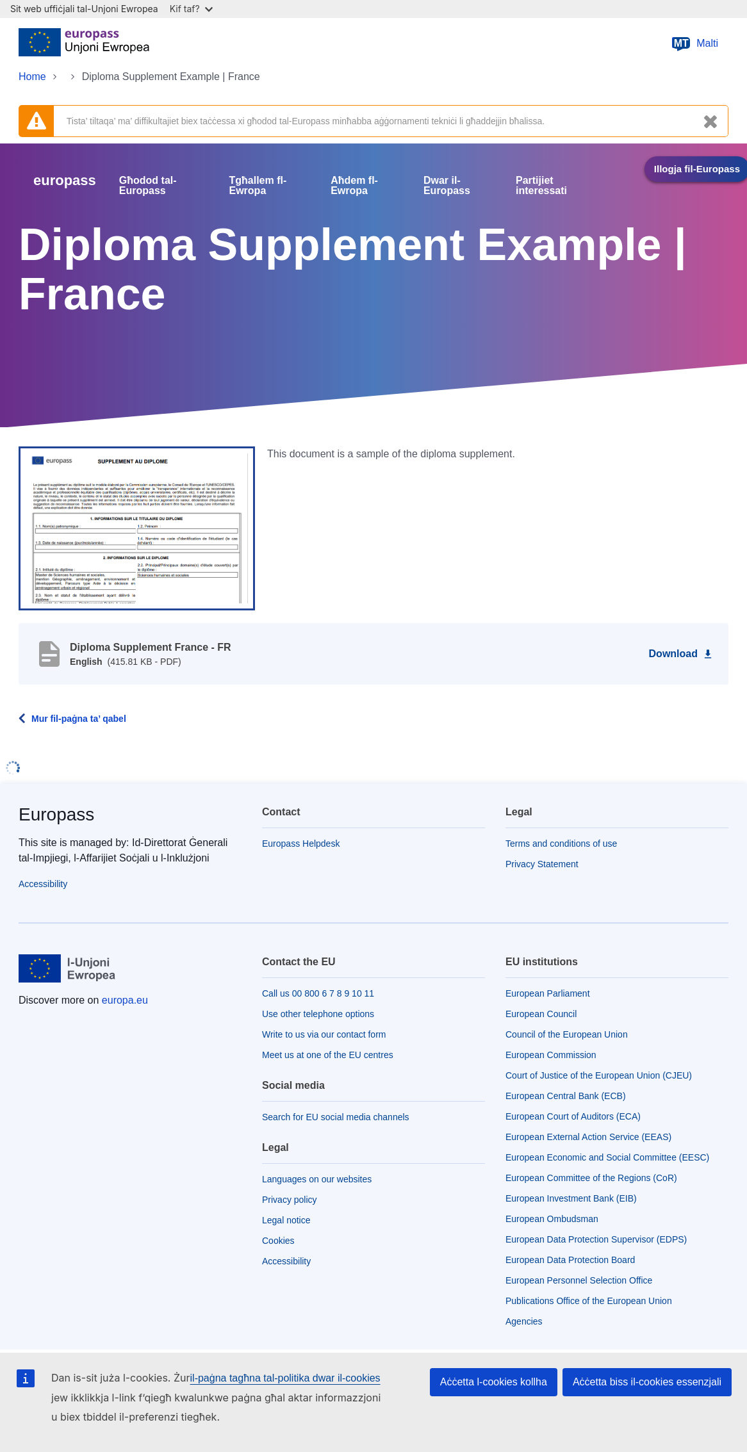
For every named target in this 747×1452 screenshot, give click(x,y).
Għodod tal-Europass (148, 185)
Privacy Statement (542, 864)
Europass (56, 814)
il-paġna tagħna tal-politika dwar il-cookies (285, 1378)
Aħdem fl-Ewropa (354, 185)
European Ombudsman (551, 1219)
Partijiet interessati (541, 185)
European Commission (550, 1055)
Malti (694, 43)
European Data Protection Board (570, 1260)
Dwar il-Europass (446, 185)
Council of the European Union (566, 1034)
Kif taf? (191, 8)
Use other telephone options (318, 1014)
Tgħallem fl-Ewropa (258, 185)
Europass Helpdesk (301, 843)
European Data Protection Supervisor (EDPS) (596, 1239)
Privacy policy (289, 1200)
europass (64, 180)
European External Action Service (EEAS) (588, 1137)
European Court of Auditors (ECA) (573, 1116)
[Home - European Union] (84, 43)
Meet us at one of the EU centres (327, 1055)
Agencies (524, 1321)
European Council (541, 1014)
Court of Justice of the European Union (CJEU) (598, 1075)
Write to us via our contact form (324, 1034)
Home (32, 76)
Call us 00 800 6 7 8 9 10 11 (318, 993)
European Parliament (547, 993)
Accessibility (43, 884)
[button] (137, 528)
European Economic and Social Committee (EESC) (607, 1157)
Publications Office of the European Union (588, 1301)
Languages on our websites (317, 1179)
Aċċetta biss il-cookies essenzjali (647, 1381)
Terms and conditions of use (561, 843)
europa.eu (125, 1000)
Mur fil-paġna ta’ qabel (78, 719)
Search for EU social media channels (335, 1117)
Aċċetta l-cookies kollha (493, 1381)
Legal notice (286, 1220)
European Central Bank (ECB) (565, 1096)
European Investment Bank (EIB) (571, 1198)
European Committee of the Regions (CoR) (591, 1178)
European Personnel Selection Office (578, 1280)
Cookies (278, 1241)
